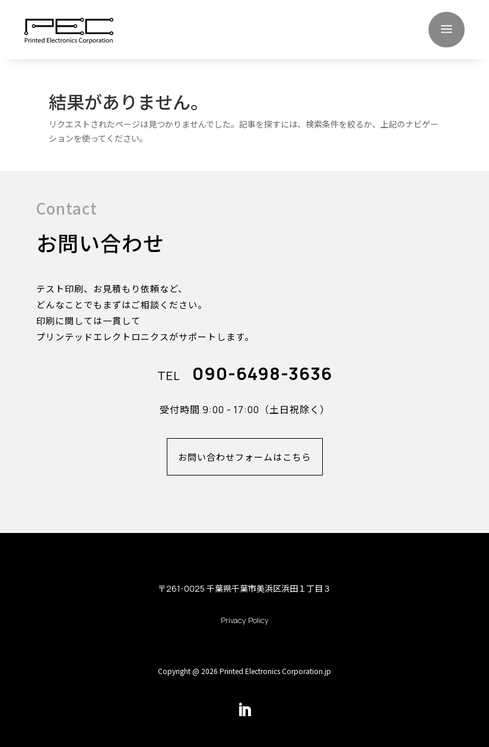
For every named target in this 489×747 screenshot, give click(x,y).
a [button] (446, 30)
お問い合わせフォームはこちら (245, 457)
